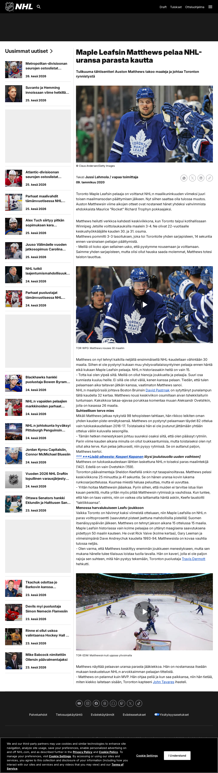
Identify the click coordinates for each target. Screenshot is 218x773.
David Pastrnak (158, 390)
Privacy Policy (82, 752)
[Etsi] (38, 6)
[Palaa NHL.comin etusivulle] (19, 7)
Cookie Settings (60, 756)
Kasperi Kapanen (129, 456)
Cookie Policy (108, 752)
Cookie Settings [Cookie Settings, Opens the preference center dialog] (147, 755)
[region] (109, 755)
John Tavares (163, 682)
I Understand (177, 755)
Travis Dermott (193, 559)
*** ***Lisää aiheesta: (96, 456)
